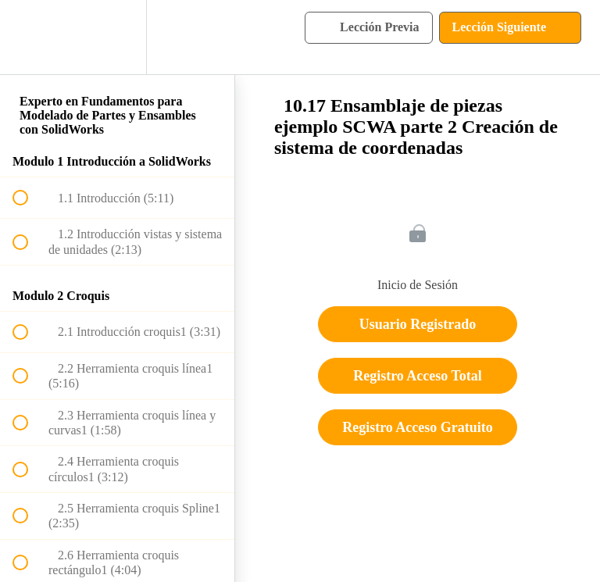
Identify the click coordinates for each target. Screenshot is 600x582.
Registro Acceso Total (417, 376)
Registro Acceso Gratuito (417, 427)
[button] (29, 37)
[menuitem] (117, 37)
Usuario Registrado (418, 324)
